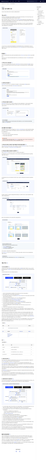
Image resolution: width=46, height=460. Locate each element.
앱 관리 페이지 (18, 64)
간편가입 (29, 55)
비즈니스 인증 (4, 246)
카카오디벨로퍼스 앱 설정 (6, 247)
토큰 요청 (4, 361)
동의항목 (17, 85)
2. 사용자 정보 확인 (40, 22)
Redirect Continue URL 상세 (9, 413)
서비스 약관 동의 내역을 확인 (20, 301)
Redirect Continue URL (19, 295)
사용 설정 (28, 64)
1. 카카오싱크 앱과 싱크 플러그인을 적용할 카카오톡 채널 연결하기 (41, 16)
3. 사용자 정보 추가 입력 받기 (41, 23)
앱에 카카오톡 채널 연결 (15, 147)
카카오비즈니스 (6, 152)
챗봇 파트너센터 (19, 19)
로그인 (43, 1)
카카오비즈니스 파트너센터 (20, 129)
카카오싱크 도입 (16, 139)
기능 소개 (38, 8)
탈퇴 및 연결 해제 (39, 24)
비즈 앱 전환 (9, 147)
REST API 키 (9, 333)
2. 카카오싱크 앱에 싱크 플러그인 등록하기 (41, 18)
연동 (16, 303)
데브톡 (19, 1)
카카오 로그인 (20, 47)
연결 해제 (18, 439)
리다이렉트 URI (9, 335)
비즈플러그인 (17, 257)
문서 (13, 1)
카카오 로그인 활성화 (9, 334)
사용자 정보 (14, 85)
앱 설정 (21, 268)
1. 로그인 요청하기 (40, 21)
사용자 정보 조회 (12, 362)
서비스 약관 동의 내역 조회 (5, 363)
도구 (15, 1)
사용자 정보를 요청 (16, 300)
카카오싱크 (28, 57)
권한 (3, 331)
